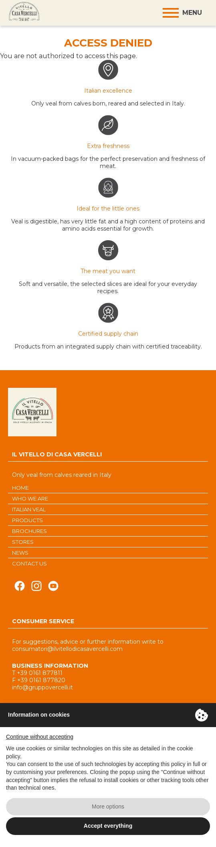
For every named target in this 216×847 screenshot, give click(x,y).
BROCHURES (29, 531)
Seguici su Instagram (36, 588)
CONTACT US (29, 563)
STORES (23, 542)
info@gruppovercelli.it (42, 687)
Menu (192, 12)
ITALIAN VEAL (29, 509)
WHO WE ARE (30, 498)
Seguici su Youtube (53, 588)
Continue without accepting (39, 737)
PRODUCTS (27, 520)
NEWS (20, 552)
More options (108, 806)
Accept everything (108, 826)
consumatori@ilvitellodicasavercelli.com (67, 648)
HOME (20, 487)
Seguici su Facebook (19, 588)
